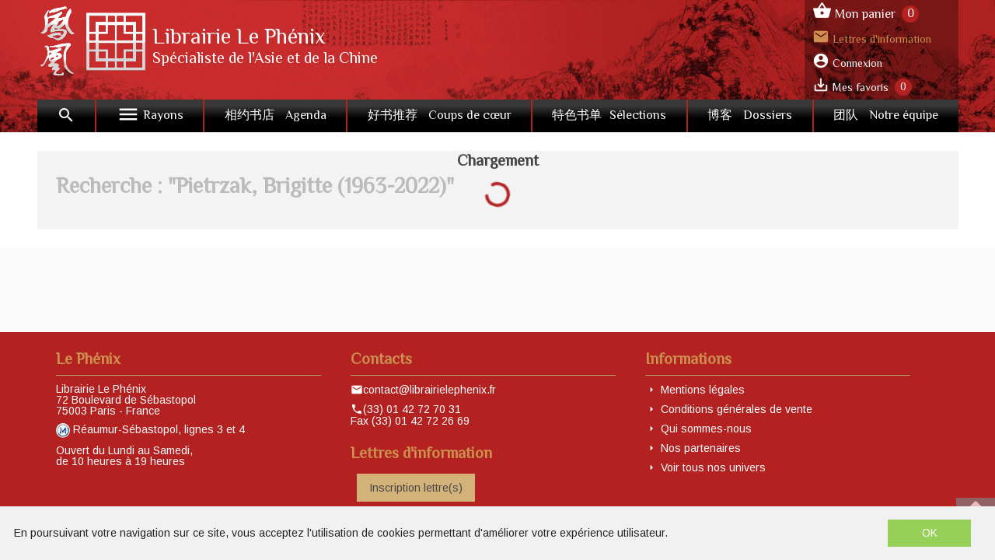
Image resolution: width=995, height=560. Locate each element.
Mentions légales (703, 389)
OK (929, 533)
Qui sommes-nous (706, 428)
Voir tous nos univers (713, 467)
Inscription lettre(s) (416, 487)
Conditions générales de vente (736, 409)
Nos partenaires (701, 448)
